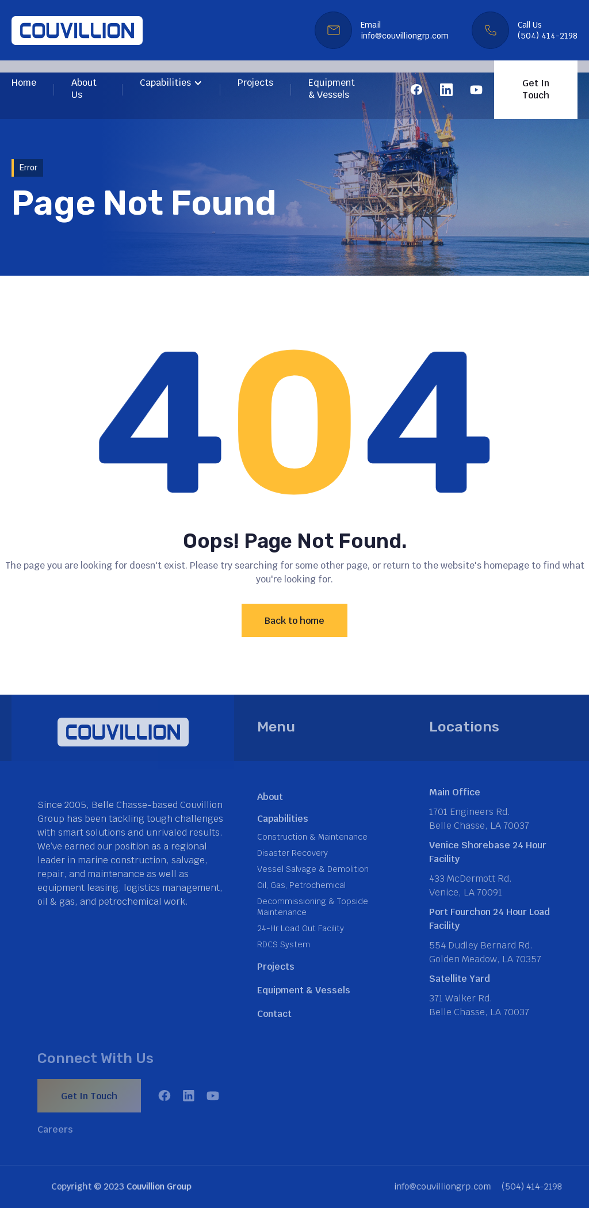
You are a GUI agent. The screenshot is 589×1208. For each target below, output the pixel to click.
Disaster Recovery (292, 853)
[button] (171, 83)
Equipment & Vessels (331, 89)
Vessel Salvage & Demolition (313, 869)
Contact (274, 1014)
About (270, 797)
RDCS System (283, 944)
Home (24, 83)
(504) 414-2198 (547, 36)
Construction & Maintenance (312, 837)
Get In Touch (535, 89)
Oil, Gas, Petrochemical (301, 885)
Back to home (294, 621)
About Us (84, 89)
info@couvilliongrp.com (405, 36)
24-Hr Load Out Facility (300, 928)
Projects (255, 83)
